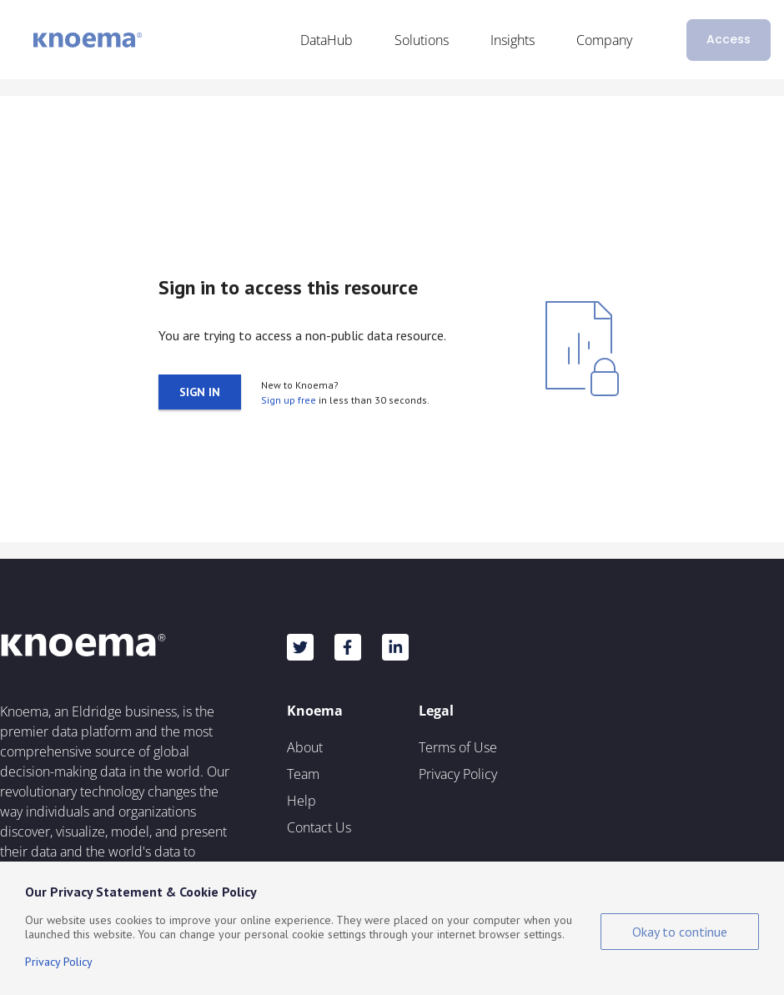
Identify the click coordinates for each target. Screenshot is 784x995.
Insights (512, 40)
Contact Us (319, 827)
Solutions (422, 40)
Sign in (199, 392)
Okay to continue (679, 931)
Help (301, 800)
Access (728, 39)
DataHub (326, 40)
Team (303, 774)
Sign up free (288, 400)
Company (604, 40)
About (305, 747)
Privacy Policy (458, 774)
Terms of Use (458, 747)
